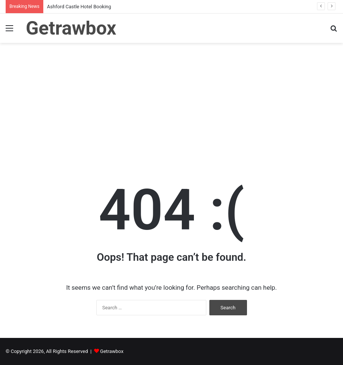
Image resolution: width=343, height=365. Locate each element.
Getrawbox (111, 351)
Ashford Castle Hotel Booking (79, 6)
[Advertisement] (171, 107)
